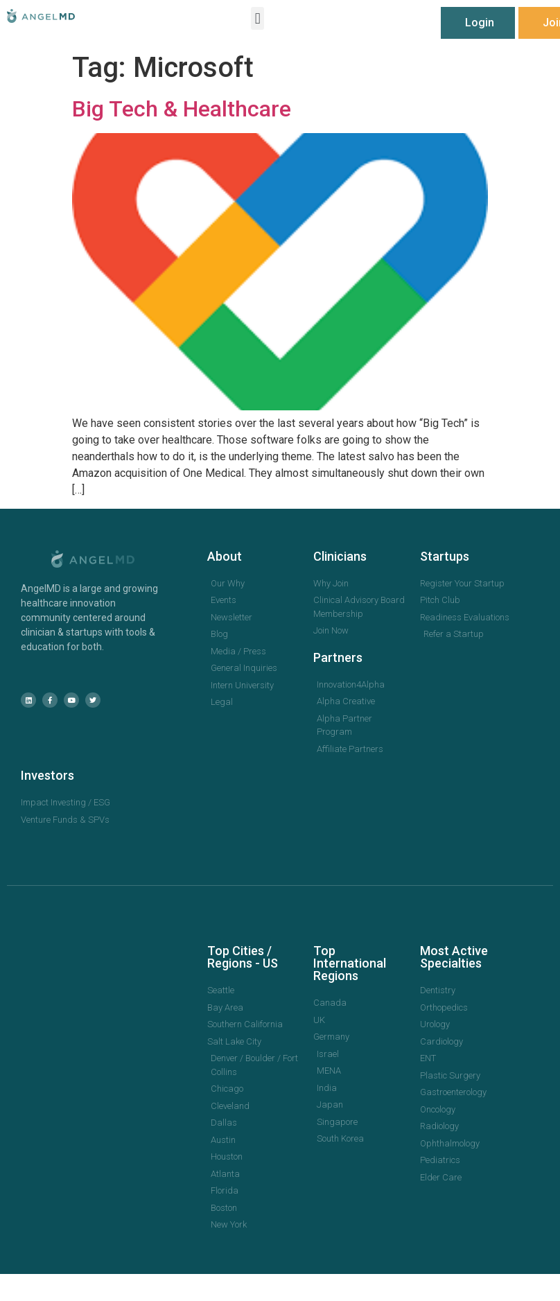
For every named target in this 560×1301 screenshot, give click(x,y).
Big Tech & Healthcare (181, 109)
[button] (257, 18)
